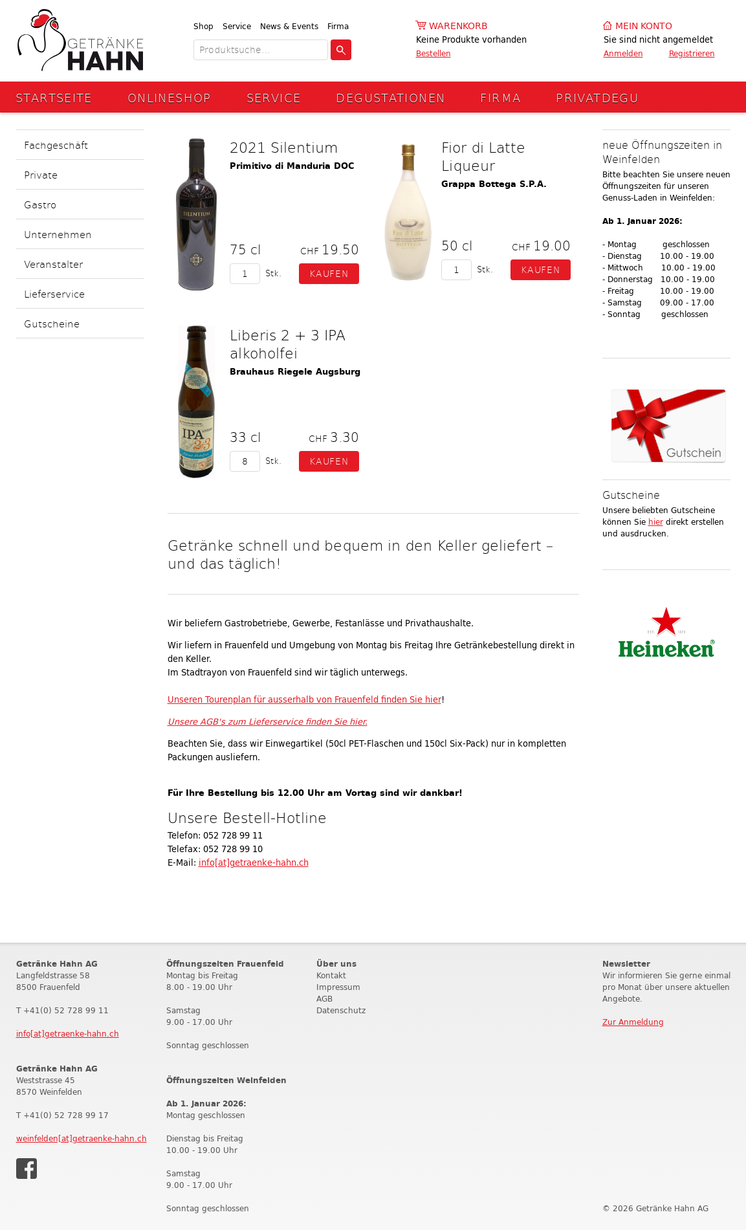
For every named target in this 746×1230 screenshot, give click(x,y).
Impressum (338, 987)
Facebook (26, 1168)
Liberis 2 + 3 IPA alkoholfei (288, 343)
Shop (203, 26)
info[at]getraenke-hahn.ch (254, 863)
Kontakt (331, 975)
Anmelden (623, 53)
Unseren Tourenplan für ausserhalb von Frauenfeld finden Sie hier (304, 700)
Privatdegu (597, 97)
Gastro (40, 204)
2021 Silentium (284, 147)
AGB (324, 999)
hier (655, 522)
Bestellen (433, 53)
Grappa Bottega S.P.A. (494, 184)
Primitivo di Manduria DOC (292, 166)
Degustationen (390, 97)
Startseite (54, 97)
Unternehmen (58, 234)
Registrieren (692, 53)
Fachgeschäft (56, 144)
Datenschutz (341, 1010)
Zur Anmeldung (633, 1022)
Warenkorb (458, 26)
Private (41, 174)
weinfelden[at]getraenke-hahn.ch (81, 1138)
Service (237, 26)
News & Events (289, 26)
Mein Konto (643, 26)
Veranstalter (53, 263)
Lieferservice (54, 293)
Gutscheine (52, 323)
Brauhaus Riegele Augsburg (295, 372)
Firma (338, 26)
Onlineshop (169, 97)
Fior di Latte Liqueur (483, 156)
